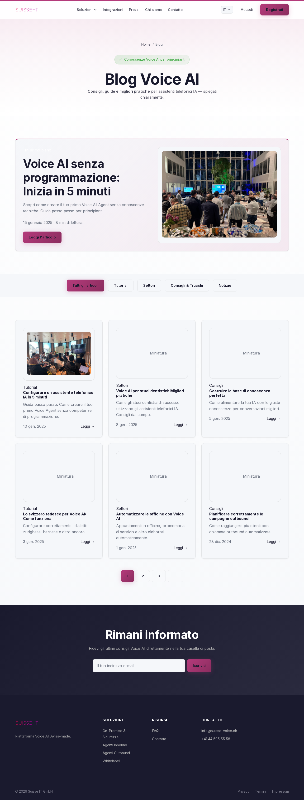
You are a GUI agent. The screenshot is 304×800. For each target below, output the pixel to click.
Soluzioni (87, 9)
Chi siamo (153, 9)
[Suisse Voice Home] (26, 10)
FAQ (155, 730)
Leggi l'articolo (42, 237)
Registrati (274, 9)
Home (146, 44)
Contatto (175, 9)
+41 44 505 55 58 (215, 739)
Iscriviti (199, 665)
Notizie (225, 285)
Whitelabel (111, 761)
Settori (149, 285)
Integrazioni (113, 9)
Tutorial (121, 285)
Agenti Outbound (116, 753)
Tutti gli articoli (85, 285)
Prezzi (134, 9)
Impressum (280, 791)
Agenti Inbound (115, 745)
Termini (260, 791)
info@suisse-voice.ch (219, 730)
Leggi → (88, 426)
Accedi (247, 9)
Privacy (243, 791)
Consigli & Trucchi (187, 285)
